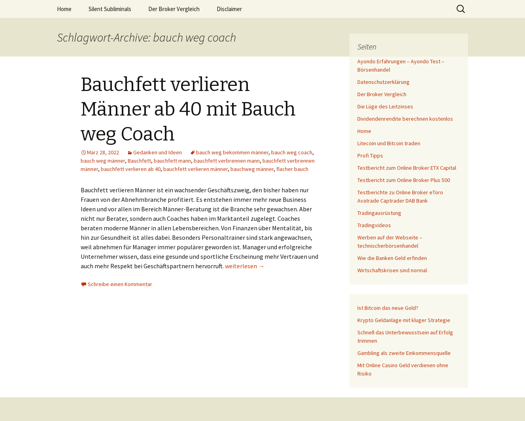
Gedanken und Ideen (157, 152)
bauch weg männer (103, 160)
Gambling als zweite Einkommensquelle (404, 353)
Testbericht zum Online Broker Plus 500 (403, 180)
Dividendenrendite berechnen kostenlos (405, 118)
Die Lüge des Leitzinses (385, 106)
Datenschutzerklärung (383, 81)
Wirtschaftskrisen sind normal (392, 270)
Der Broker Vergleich (174, 9)
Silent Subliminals (110, 9)
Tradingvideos (374, 225)
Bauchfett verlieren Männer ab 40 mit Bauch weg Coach (188, 109)
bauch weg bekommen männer (232, 152)
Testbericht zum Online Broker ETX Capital (406, 167)
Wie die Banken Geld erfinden (392, 258)
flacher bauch (292, 169)
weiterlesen (244, 266)
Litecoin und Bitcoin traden (388, 143)
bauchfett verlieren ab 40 (131, 169)
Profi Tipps (370, 155)
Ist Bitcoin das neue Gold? (387, 307)
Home (64, 9)
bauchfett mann (172, 160)
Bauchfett (139, 160)
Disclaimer (229, 9)
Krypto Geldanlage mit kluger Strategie (403, 320)
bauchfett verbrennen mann (227, 160)
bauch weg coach (291, 152)
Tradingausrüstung (379, 212)
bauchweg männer (252, 169)
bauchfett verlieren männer (195, 169)
